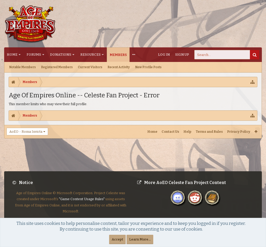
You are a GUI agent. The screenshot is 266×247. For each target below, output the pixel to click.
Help (187, 132)
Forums (33, 54)
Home (12, 54)
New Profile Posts (148, 67)
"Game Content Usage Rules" (82, 203)
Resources (90, 54)
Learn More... (140, 239)
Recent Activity (119, 67)
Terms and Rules (209, 132)
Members (118, 55)
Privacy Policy (238, 132)
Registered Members (57, 67)
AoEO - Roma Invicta (25, 132)
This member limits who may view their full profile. (48, 104)
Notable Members (22, 67)
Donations (60, 54)
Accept (117, 239)
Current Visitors (90, 67)
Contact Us (170, 132)
